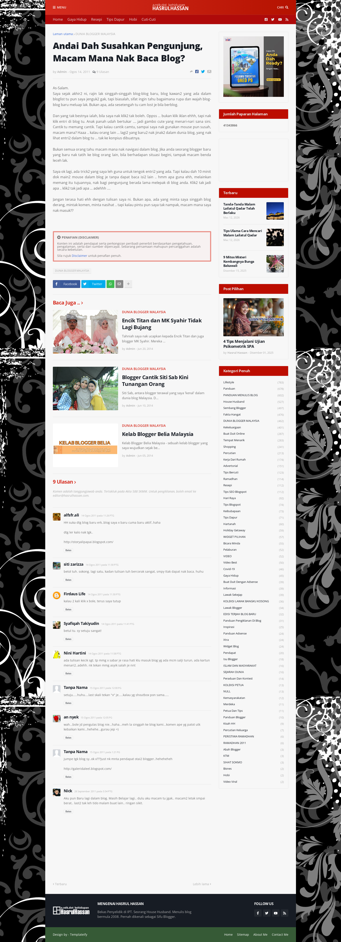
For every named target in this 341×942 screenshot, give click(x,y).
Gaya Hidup (77, 19)
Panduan (253, 389)
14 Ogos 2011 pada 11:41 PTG (117, 624)
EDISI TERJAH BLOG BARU (253, 614)
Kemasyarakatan (253, 698)
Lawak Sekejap (253, 595)
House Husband (253, 402)
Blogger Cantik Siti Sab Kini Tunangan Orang (155, 380)
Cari (280, 7)
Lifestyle (253, 382)
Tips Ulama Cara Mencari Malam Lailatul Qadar (242, 233)
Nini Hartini (75, 653)
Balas (68, 550)
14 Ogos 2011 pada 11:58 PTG (104, 653)
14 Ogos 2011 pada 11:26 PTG (97, 515)
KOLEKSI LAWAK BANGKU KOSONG (253, 601)
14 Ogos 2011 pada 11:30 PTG (102, 564)
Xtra (253, 640)
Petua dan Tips (253, 711)
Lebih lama (201, 884)
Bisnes (253, 769)
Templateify (78, 934)
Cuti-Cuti (149, 19)
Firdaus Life (74, 593)
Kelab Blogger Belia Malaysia (158, 434)
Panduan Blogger (253, 717)
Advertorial (253, 466)
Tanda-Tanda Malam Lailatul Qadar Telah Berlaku (239, 208)
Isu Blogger (253, 659)
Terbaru (61, 884)
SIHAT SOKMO (253, 762)
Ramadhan (253, 479)
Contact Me (280, 934)
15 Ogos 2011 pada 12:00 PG (105, 688)
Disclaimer (79, 256)
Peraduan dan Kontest (253, 678)
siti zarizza (74, 564)
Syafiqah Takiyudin (81, 623)
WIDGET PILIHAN (253, 537)
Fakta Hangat (253, 414)
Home (58, 19)
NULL (253, 691)
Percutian (253, 453)
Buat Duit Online (253, 434)
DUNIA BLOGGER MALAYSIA (95, 34)
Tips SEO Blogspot (253, 492)
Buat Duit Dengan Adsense (253, 582)
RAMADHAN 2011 (253, 743)
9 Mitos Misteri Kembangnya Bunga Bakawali (238, 261)
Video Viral (253, 782)
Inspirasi (253, 627)
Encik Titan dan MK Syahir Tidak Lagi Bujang (162, 323)
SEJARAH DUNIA (253, 672)
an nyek (71, 717)
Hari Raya (253, 498)
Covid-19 (253, 569)
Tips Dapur (116, 19)
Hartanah (253, 524)
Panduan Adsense (253, 633)
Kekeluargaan (253, 427)
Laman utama (63, 34)
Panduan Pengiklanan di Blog (253, 621)
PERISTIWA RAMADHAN (253, 736)
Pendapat (253, 653)
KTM (253, 756)
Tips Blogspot (253, 505)
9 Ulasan (103, 72)
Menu (61, 7)
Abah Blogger (253, 749)
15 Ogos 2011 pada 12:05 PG (96, 717)
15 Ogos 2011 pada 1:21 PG (105, 752)
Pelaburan (253, 550)
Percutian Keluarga (253, 730)
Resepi (96, 19)
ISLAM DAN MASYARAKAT (253, 666)
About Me (260, 934)
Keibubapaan (253, 511)
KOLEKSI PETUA (253, 685)
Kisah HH (253, 724)
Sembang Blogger (253, 408)
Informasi (253, 588)
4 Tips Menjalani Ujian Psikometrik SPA (244, 344)
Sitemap (243, 934)
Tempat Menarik (253, 440)
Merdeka (253, 704)
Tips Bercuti (253, 472)
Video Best (253, 562)
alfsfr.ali (71, 515)
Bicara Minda (253, 543)
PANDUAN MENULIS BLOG (253, 395)
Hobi (133, 19)
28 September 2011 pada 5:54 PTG (93, 791)
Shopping (253, 447)
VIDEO (253, 556)
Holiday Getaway (253, 530)
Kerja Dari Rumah (253, 460)
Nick (68, 790)
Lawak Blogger (253, 608)
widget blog (253, 646)
